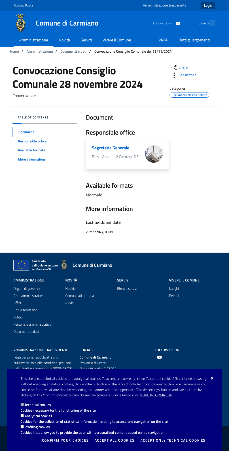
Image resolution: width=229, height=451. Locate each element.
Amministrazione (40, 51)
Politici (18, 317)
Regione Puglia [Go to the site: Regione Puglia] (23, 5)
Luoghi (174, 288)
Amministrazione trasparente (164, 5)
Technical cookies (38, 404)
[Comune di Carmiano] (59, 23)
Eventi (174, 295)
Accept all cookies (115, 440)
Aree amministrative (28, 295)
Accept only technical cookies (173, 440)
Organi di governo (26, 288)
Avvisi (69, 302)
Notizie (70, 288)
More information (156, 395)
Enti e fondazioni (25, 310)
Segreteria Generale (110, 147)
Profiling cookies (37, 427)
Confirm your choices (65, 440)
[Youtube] (168, 23)
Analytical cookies (38, 416)
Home (14, 51)
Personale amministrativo (32, 324)
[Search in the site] (209, 23)
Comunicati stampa (79, 295)
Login (208, 5)
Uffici (17, 302)
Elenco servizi (127, 288)
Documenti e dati (73, 51)
